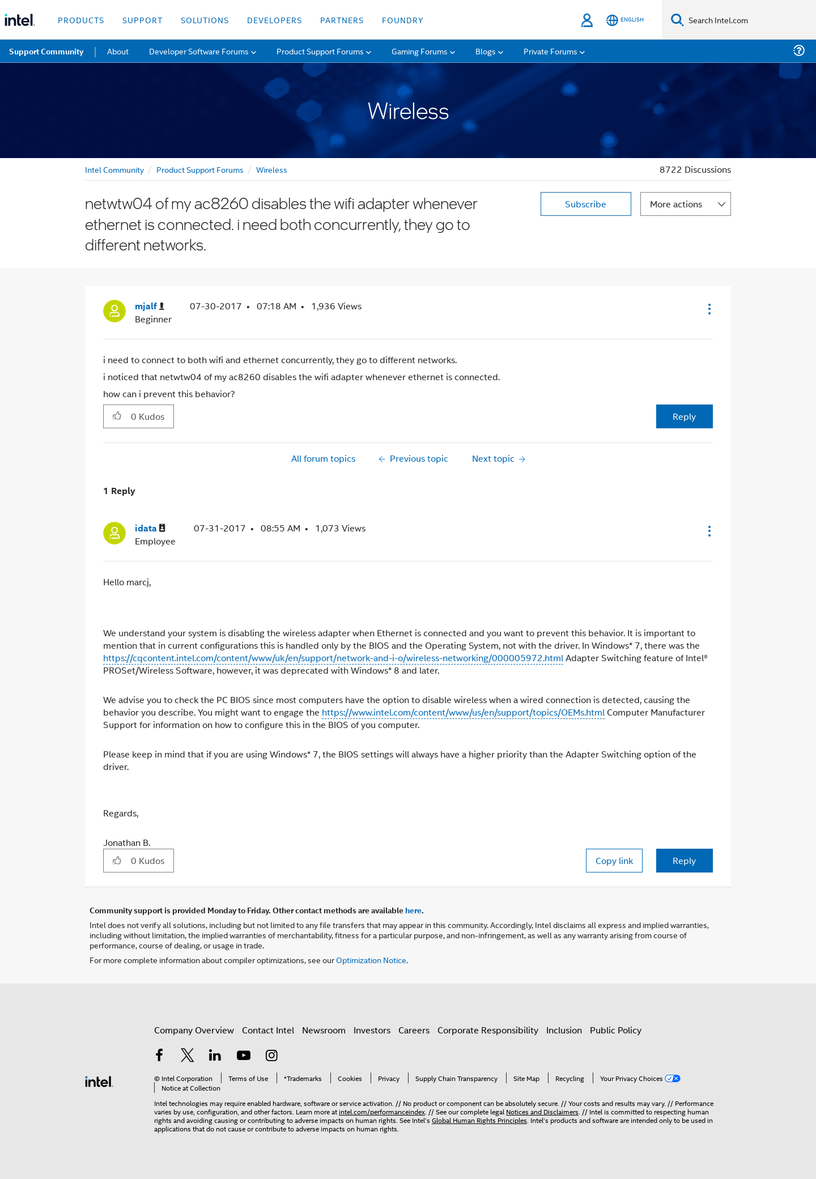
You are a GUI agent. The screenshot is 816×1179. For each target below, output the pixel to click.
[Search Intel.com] (750, 20)
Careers (414, 1029)
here (413, 910)
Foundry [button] (403, 19)
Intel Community (114, 169)
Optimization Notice (371, 959)
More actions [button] (676, 203)
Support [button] (142, 19)
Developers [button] (274, 19)
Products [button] (81, 19)
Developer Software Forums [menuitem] (199, 51)
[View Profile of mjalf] (149, 306)
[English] (625, 20)
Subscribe (585, 203)
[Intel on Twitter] (187, 1056)
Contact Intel (268, 1029)
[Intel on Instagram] (271, 1056)
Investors (372, 1029)
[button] (708, 309)
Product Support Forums (200, 169)
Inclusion (564, 1029)
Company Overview (194, 1029)
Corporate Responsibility (487, 1029)
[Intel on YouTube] (243, 1056)
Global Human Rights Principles (479, 1119)
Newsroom (324, 1029)
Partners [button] (342, 19)
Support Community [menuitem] (46, 51)
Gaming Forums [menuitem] (420, 51)
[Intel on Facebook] (159, 1056)
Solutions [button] (205, 19)
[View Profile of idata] (150, 528)
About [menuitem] (118, 51)
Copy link (614, 860)
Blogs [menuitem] (485, 51)
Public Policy (615, 1029)
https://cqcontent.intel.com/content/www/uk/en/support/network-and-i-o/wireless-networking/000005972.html (333, 657)
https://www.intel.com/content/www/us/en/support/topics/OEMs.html (463, 711)
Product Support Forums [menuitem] (320, 51)
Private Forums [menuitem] (550, 51)
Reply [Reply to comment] (684, 860)
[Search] (677, 19)
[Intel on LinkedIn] (215, 1056)
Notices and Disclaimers (542, 1111)
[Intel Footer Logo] (99, 1080)
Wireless (271, 169)
